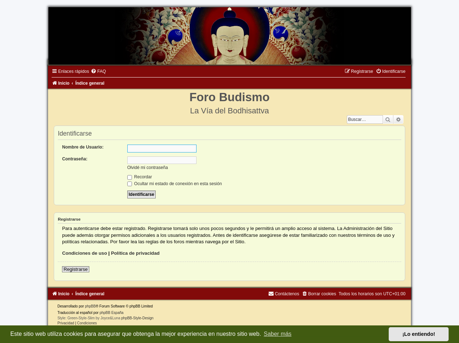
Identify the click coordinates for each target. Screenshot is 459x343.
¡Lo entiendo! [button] (418, 334)
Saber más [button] (278, 334)
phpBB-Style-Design (137, 318)
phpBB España (112, 313)
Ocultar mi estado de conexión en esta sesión (174, 183)
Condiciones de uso (84, 253)
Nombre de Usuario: (83, 147)
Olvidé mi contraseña (147, 167)
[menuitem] (98, 71)
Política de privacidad (135, 253)
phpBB (90, 306)
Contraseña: (74, 158)
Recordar (139, 176)
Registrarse (75, 269)
